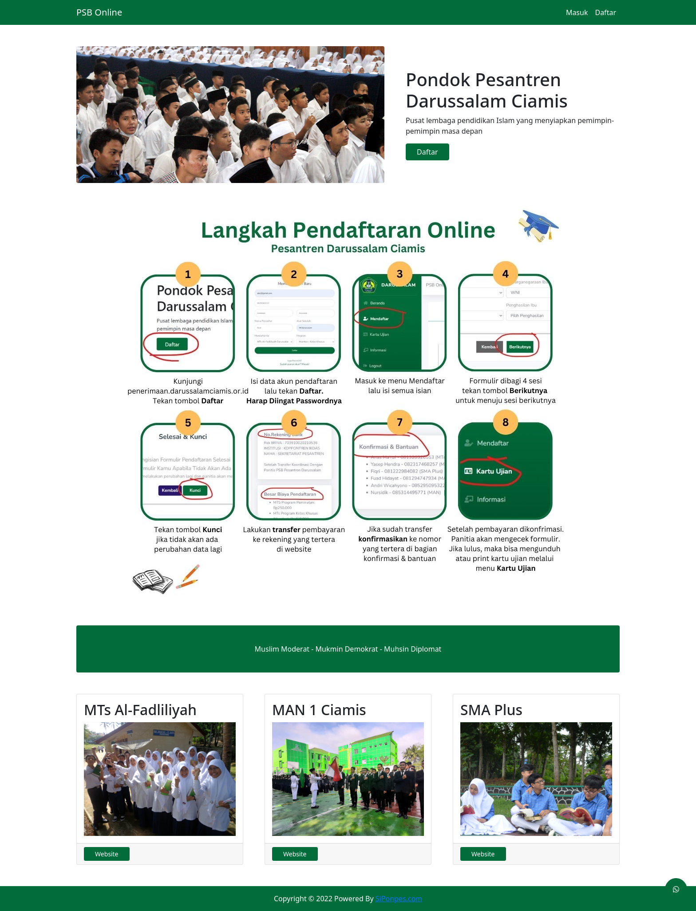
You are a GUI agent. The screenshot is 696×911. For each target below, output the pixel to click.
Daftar (605, 12)
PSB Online (99, 12)
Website (107, 854)
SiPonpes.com (399, 898)
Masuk (577, 12)
